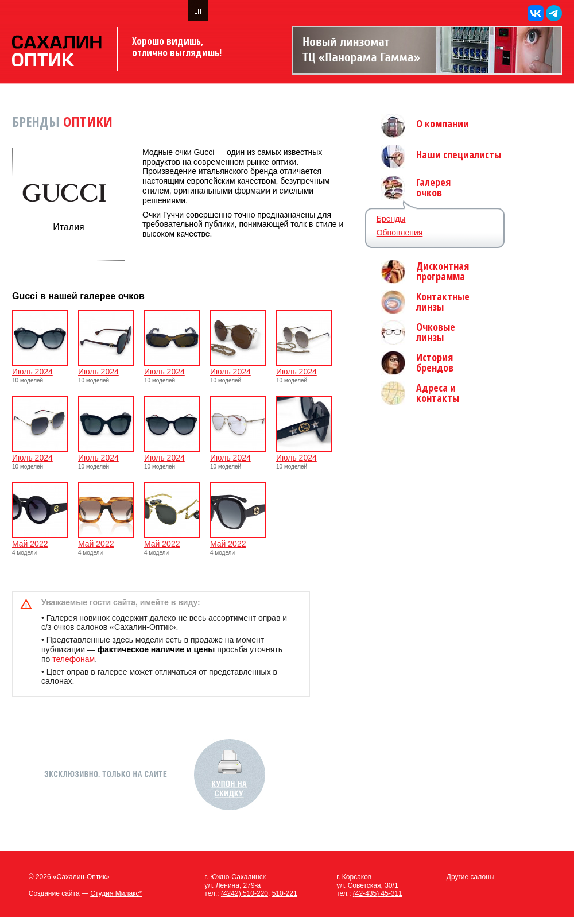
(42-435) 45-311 (377, 893)
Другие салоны (471, 877)
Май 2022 (40, 540)
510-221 (284, 893)
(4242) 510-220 (244, 893)
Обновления (400, 232)
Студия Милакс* (116, 893)
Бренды (391, 218)
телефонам (73, 659)
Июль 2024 (40, 367)
